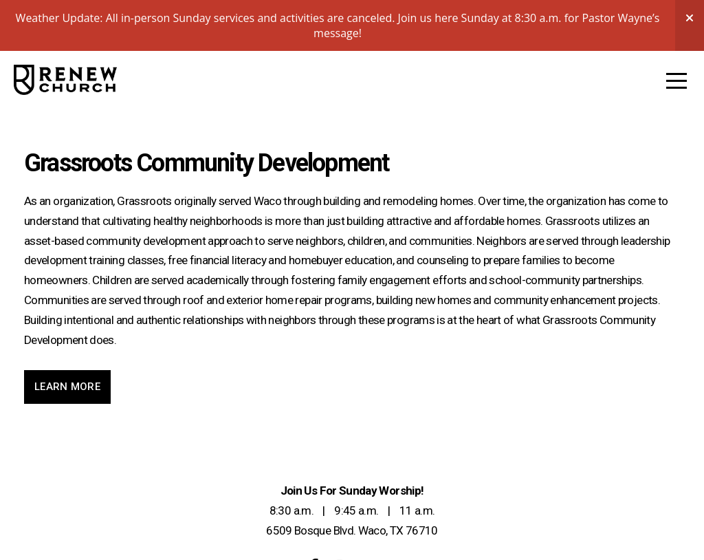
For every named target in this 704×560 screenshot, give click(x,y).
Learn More (67, 386)
